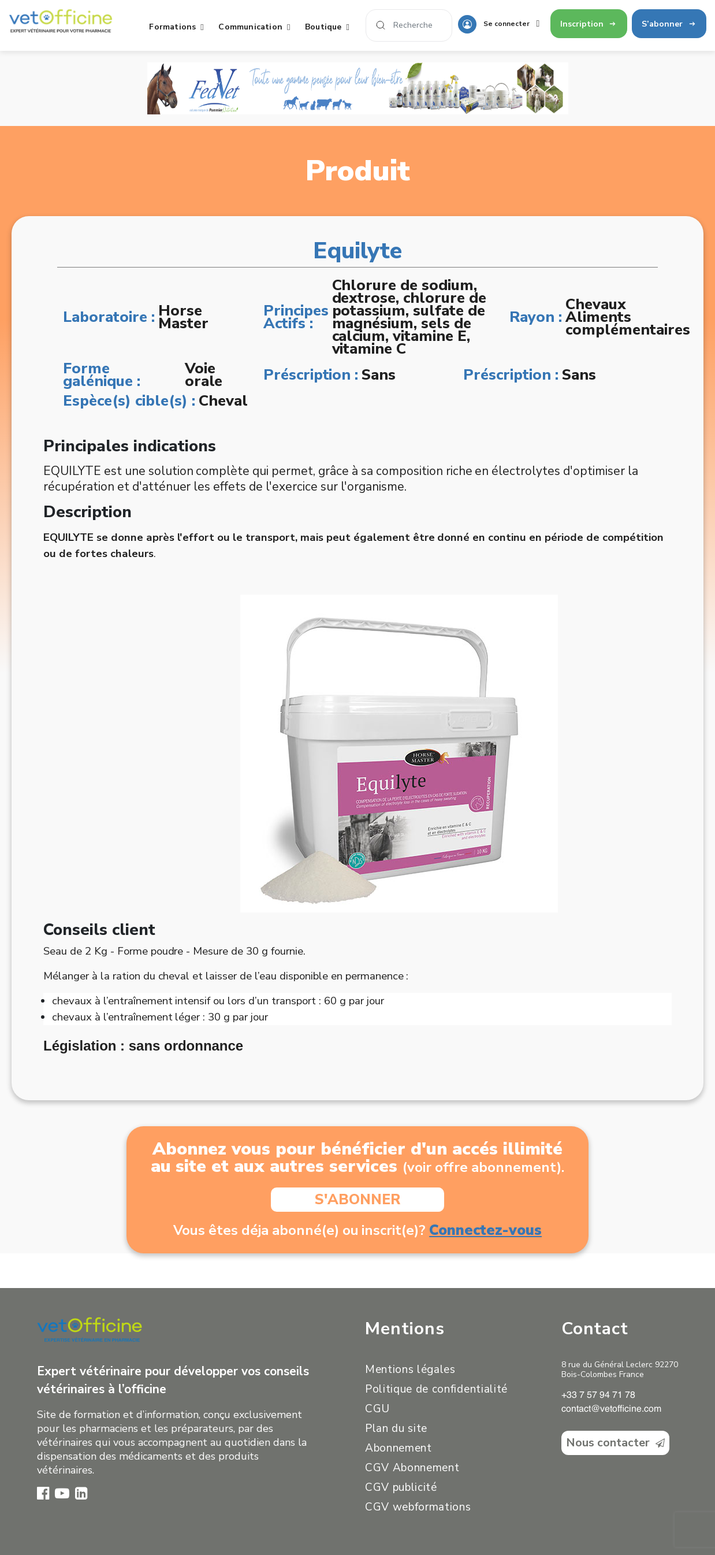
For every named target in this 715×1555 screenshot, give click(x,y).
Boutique (330, 26)
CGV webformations (418, 1507)
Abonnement (398, 1448)
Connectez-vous (485, 1230)
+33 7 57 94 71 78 (598, 1395)
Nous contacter (615, 1442)
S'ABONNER (357, 1199)
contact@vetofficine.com (611, 1409)
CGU (377, 1408)
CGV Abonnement (412, 1467)
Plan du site (396, 1428)
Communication (257, 26)
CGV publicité (401, 1487)
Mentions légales (410, 1369)
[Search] (409, 25)
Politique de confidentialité (436, 1389)
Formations (179, 26)
